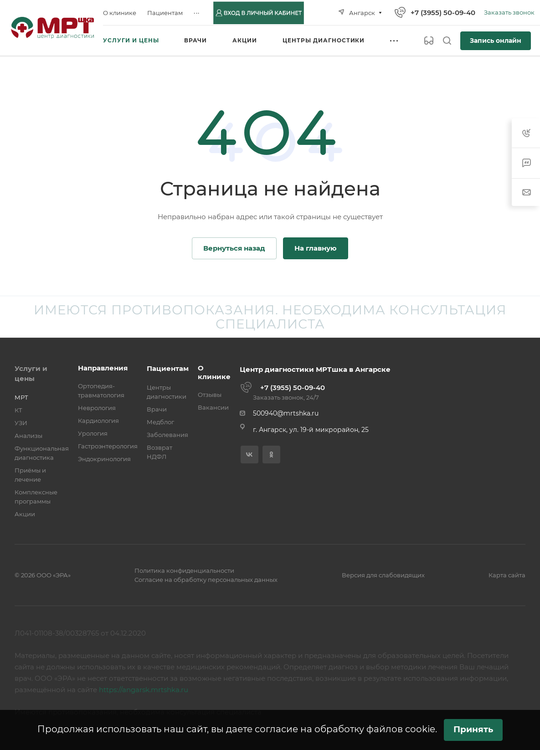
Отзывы (209, 394)
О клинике (214, 372)
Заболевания (167, 434)
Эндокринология (104, 458)
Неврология (97, 407)
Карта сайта (507, 575)
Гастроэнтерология (108, 446)
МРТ (21, 397)
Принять (473, 729)
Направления (103, 368)
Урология (93, 433)
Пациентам (168, 368)
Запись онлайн (495, 40)
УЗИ (21, 422)
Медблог (160, 422)
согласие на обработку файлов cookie (345, 729)
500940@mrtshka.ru (286, 413)
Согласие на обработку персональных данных (206, 579)
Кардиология (98, 420)
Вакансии (213, 407)
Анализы (28, 435)
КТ (18, 410)
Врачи (157, 409)
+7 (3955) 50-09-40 (443, 12)
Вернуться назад (234, 248)
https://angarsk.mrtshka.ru (143, 689)
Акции (25, 514)
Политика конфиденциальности (184, 570)
